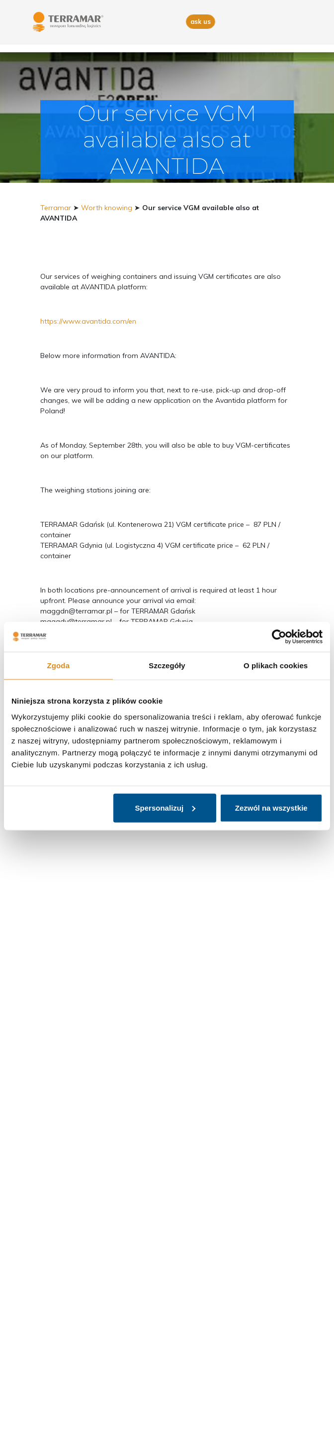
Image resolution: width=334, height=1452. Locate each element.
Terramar (55, 207)
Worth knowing (106, 207)
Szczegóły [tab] (167, 665)
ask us (200, 21)
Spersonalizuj (165, 807)
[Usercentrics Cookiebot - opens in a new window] (279, 636)
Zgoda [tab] (58, 665)
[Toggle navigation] (295, 22)
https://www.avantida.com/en (88, 321)
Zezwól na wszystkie (271, 807)
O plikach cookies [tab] (276, 665)
